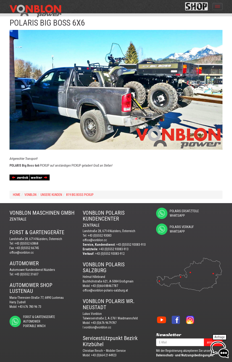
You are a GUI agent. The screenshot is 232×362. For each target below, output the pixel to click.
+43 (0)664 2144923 (103, 355)
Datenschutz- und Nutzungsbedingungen (184, 355)
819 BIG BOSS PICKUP (80, 195)
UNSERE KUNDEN (51, 195)
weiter (39, 177)
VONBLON (30, 195)
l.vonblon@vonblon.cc (97, 327)
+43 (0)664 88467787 (104, 286)
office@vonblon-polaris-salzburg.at (105, 290)
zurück (20, 177)
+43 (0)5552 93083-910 (131, 244)
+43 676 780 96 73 (29, 307)
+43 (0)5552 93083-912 (110, 253)
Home (16, 195)
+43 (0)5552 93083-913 (113, 249)
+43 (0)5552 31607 (26, 274)
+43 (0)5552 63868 (26, 243)
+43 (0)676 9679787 (103, 323)
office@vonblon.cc (22, 252)
